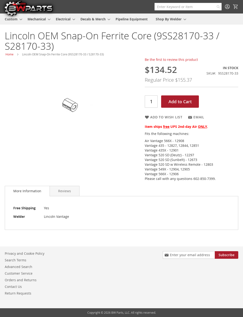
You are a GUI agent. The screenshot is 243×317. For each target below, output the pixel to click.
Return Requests (18, 293)
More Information (27, 191)
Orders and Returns (21, 280)
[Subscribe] (226, 255)
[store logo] (28, 8)
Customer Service (19, 273)
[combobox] (188, 6)
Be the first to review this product (171, 59)
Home (9, 54)
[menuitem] (12, 19)
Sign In (227, 6)
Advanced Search (18, 266)
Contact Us (13, 286)
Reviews (64, 191)
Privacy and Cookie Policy (24, 253)
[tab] (27, 191)
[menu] (121, 19)
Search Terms (15, 260)
